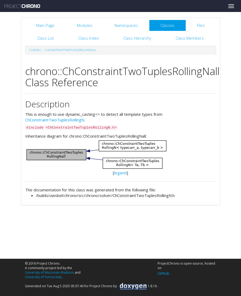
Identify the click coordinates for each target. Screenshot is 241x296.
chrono (35, 50)
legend (120, 172)
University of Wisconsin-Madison (49, 272)
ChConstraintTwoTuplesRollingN (54, 119)
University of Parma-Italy (43, 277)
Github (164, 273)
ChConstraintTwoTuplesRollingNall (70, 50)
